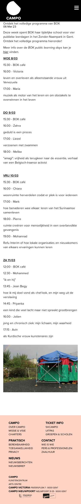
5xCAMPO (52, 427)
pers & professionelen (56, 448)
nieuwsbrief (17, 466)
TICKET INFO (55, 423)
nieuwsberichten (20, 462)
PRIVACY (14, 452)
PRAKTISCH (17, 440)
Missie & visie (17, 430)
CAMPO (14, 423)
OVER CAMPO (17, 427)
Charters (15, 434)
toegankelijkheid (21, 448)
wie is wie (47, 444)
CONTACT (48, 440)
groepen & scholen (59, 434)
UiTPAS (50, 430)
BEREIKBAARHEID (19, 444)
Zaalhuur (48, 452)
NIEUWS (14, 458)
